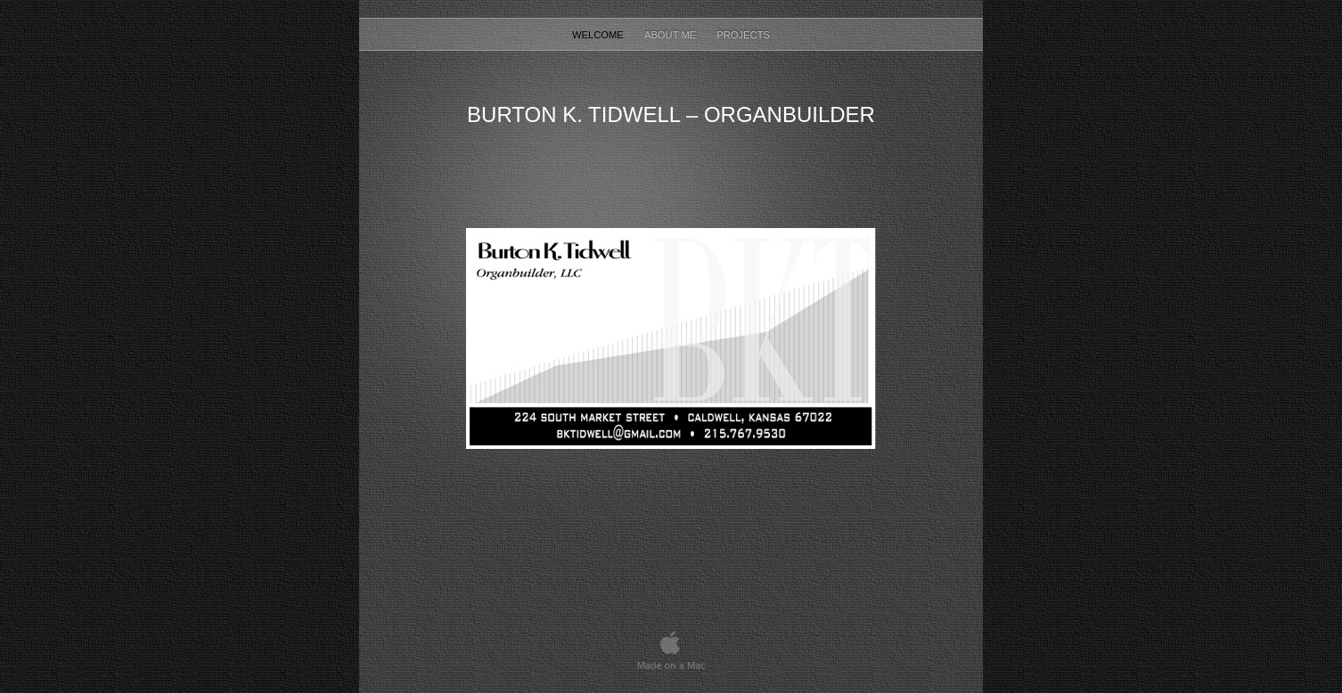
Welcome (599, 34)
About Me (671, 34)
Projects (743, 34)
